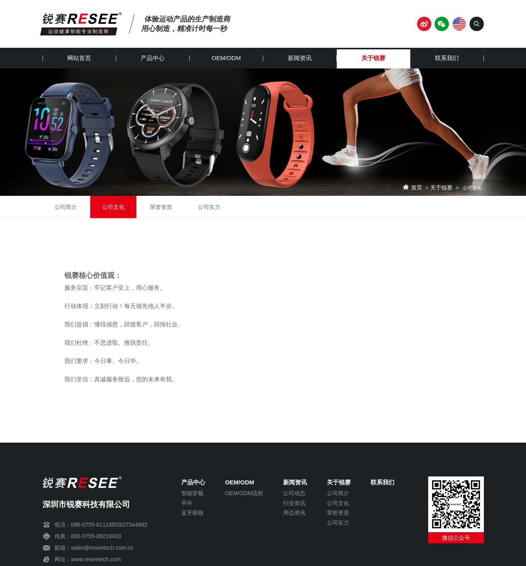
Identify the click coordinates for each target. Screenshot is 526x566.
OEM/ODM (226, 58)
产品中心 (153, 58)
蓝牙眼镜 (192, 512)
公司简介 (65, 207)
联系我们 (447, 58)
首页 (416, 188)
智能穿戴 (192, 493)
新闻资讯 (300, 58)
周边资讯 (294, 512)
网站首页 (79, 58)
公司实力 (209, 207)
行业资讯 (294, 503)
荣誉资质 (161, 207)
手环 (186, 503)
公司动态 (294, 493)
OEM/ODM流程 (244, 493)
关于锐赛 (373, 58)
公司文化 (113, 207)
